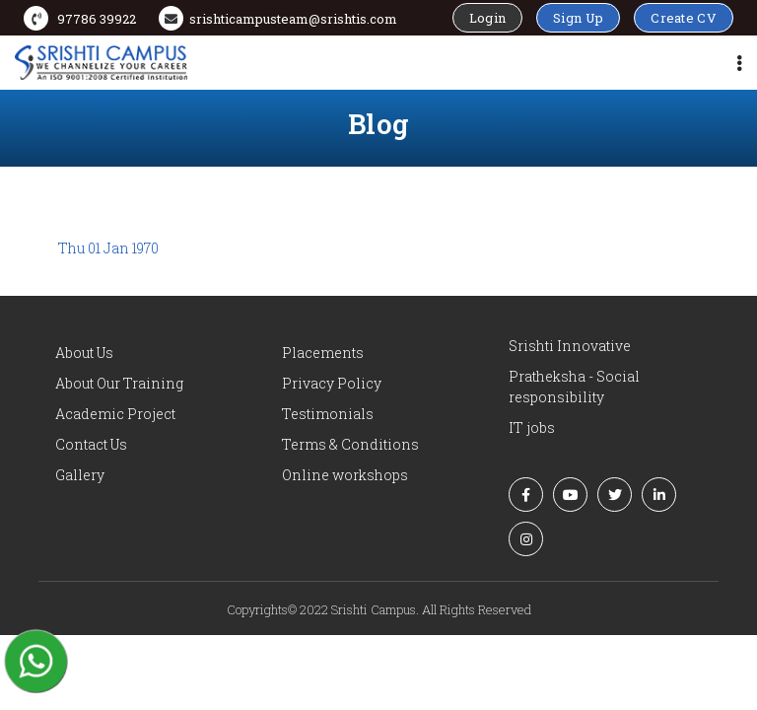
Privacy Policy (331, 383)
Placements (323, 352)
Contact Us (91, 444)
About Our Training (119, 383)
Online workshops (345, 474)
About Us (84, 352)
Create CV (684, 18)
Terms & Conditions (350, 444)
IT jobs (532, 427)
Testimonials (328, 413)
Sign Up (578, 18)
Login (488, 18)
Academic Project (115, 413)
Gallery (79, 474)
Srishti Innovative (570, 345)
